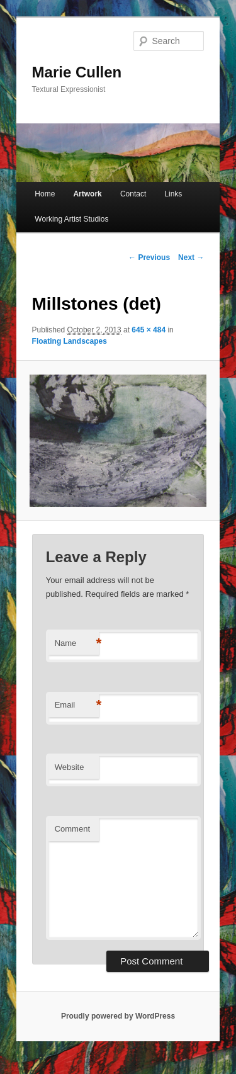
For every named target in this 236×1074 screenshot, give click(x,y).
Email (77, 705)
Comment (72, 829)
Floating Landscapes (69, 341)
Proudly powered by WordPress (118, 1016)
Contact (133, 193)
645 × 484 (149, 329)
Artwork (87, 193)
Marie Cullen (77, 72)
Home (45, 193)
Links (173, 193)
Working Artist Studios (71, 219)
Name (77, 644)
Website (69, 767)
